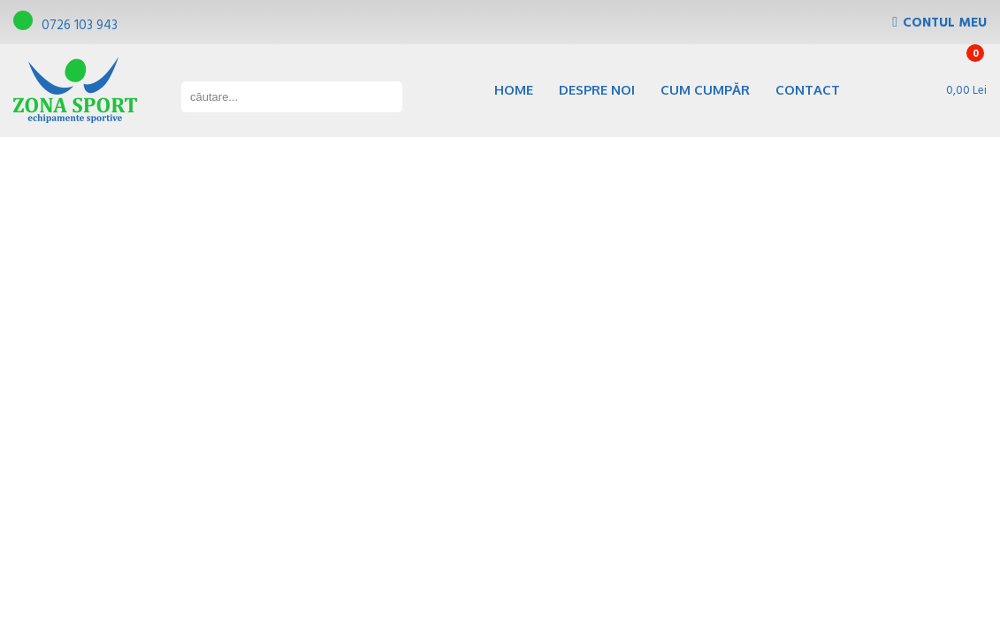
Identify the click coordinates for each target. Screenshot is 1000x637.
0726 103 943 (65, 25)
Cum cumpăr (705, 89)
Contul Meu (945, 23)
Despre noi (597, 89)
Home (513, 89)
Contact (807, 89)
